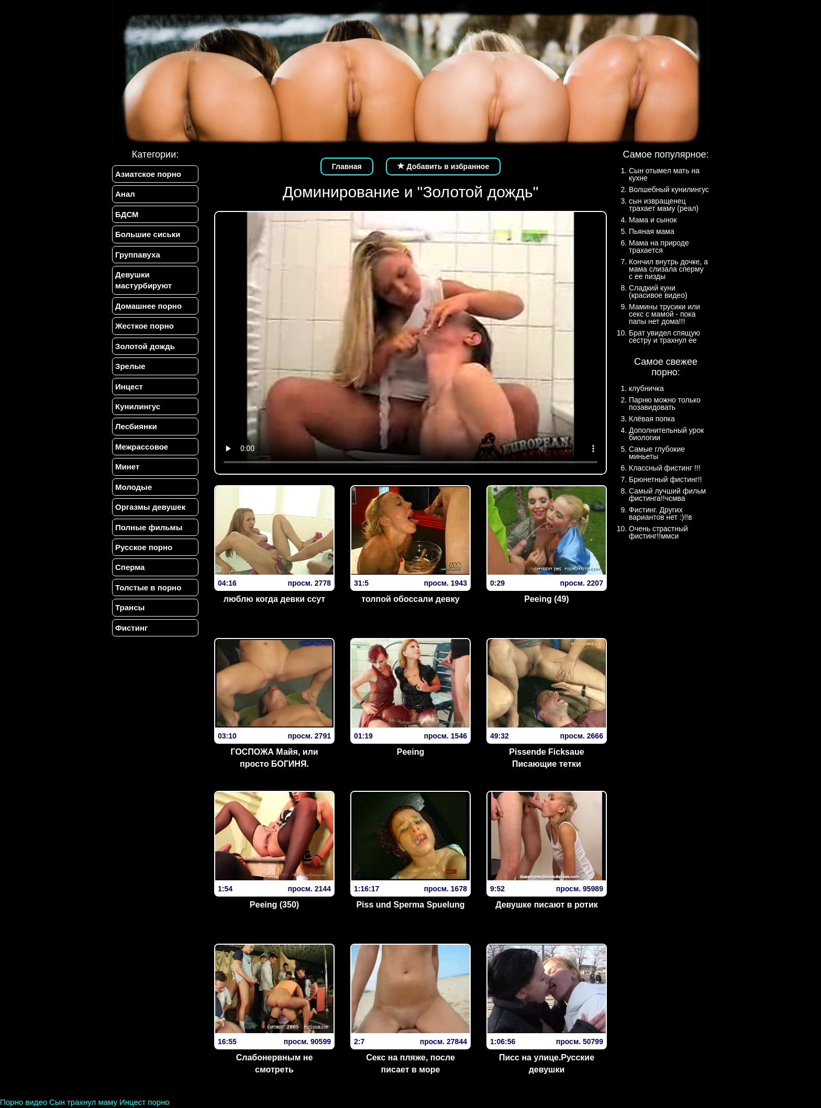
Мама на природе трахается (659, 246)
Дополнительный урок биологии (666, 434)
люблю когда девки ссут (274, 599)
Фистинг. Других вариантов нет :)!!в (660, 513)
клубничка (646, 388)
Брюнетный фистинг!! (665, 479)
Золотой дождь (145, 346)
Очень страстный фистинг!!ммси (658, 532)
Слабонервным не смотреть (274, 1063)
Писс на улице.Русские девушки (546, 1063)
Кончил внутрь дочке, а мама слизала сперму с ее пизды (668, 269)
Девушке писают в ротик (546, 904)
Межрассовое (141, 446)
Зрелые (130, 366)
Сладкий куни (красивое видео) (658, 291)
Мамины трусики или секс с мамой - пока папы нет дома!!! (664, 314)
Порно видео (23, 1102)
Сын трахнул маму (83, 1102)
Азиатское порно (148, 174)
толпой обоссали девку (410, 599)
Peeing (410, 751)
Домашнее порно (148, 305)
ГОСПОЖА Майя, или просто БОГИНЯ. (274, 757)
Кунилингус (137, 406)
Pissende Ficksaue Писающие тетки (546, 757)
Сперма (130, 567)
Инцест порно (144, 1102)
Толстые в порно (148, 587)
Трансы (130, 607)
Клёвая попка (652, 418)
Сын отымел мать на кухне (664, 174)
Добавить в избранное (443, 166)
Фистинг (131, 627)
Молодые (133, 487)
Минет (127, 466)
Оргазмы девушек (150, 506)
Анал (125, 193)
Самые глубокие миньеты (657, 452)
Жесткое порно (144, 325)
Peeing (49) (546, 599)
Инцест (129, 386)
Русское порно (143, 547)
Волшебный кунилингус (669, 189)
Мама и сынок (652, 219)
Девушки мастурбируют (143, 280)
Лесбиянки (136, 426)
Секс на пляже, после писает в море (410, 1063)
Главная (347, 166)
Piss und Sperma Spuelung (410, 904)
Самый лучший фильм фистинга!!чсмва (667, 494)
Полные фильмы (148, 527)
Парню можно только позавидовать (665, 403)
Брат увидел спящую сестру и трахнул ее (664, 336)
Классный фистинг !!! (665, 468)
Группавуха (137, 254)
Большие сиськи (147, 234)
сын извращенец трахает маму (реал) (663, 204)
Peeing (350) (274, 904)
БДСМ (127, 214)
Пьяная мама (651, 231)
